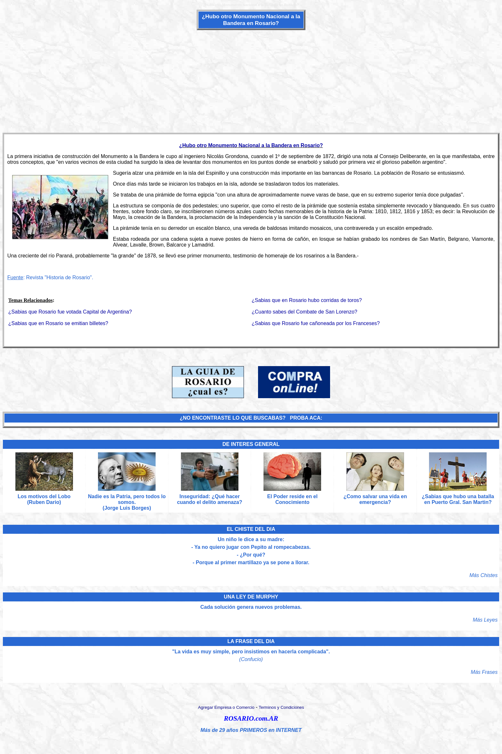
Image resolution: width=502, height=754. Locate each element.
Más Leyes (485, 620)
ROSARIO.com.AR (251, 718)
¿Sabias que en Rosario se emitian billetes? (58, 323)
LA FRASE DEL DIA (251, 641)
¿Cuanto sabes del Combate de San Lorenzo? (304, 311)
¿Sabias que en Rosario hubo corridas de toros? (307, 300)
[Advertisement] (251, 81)
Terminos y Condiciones (281, 707)
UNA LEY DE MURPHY (251, 596)
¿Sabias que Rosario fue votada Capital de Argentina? (70, 311)
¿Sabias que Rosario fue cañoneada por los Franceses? (316, 323)
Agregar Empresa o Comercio (226, 707)
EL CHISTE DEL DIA (251, 529)
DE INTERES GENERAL (251, 444)
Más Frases (484, 672)
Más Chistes (483, 575)
